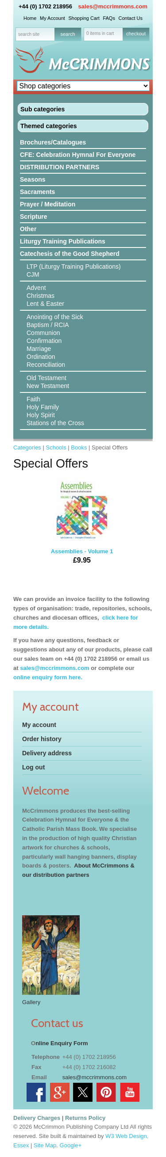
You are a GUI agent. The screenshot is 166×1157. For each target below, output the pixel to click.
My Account (52, 18)
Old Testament (46, 377)
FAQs (109, 18)
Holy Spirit (41, 415)
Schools (56, 447)
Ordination (41, 356)
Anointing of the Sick (55, 316)
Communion (43, 332)
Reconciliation (46, 364)
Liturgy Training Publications (62, 241)
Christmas (40, 295)
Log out (33, 767)
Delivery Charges (36, 1118)
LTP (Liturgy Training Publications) (74, 266)
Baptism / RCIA (48, 324)
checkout (136, 33)
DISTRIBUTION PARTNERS (59, 167)
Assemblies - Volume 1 (82, 524)
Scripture (33, 216)
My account (39, 724)
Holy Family (43, 407)
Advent (36, 287)
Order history (42, 738)
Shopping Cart (83, 18)
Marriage (39, 348)
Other (28, 228)
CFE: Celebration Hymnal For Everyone (77, 154)
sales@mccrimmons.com (112, 6)
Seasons (33, 179)
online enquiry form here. (47, 677)
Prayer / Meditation (47, 204)
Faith (33, 399)
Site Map (45, 1145)
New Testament (48, 385)
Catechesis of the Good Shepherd (70, 253)
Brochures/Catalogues (53, 142)
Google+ (71, 1145)
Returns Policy (85, 1118)
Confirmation (44, 340)
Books (79, 447)
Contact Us (131, 18)
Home (29, 18)
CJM (33, 274)
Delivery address (47, 753)
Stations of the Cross (55, 422)
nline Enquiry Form (61, 1043)
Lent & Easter (45, 303)
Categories (27, 447)
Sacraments (37, 191)
